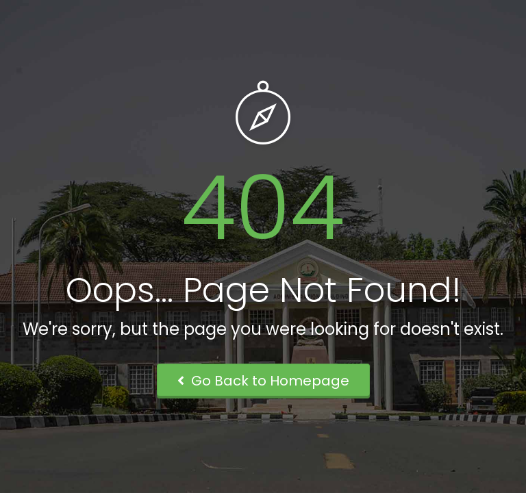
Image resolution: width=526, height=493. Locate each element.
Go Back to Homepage (263, 380)
